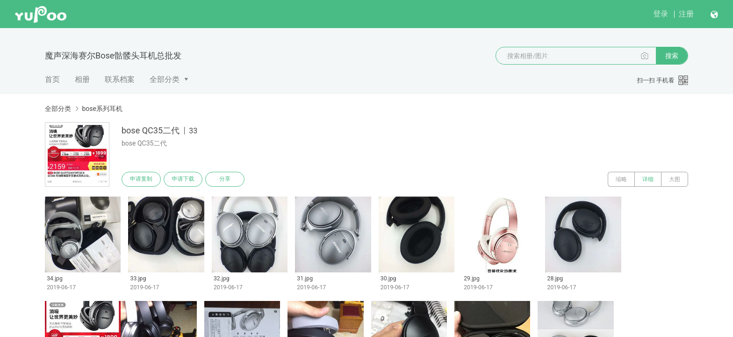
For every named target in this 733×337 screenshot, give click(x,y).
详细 (648, 179)
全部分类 (165, 79)
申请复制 (141, 179)
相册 (82, 79)
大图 (674, 179)
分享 (225, 179)
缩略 (621, 179)
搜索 (671, 55)
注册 (686, 13)
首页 (52, 79)
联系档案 (120, 79)
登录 (660, 13)
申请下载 (183, 179)
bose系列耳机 (102, 108)
